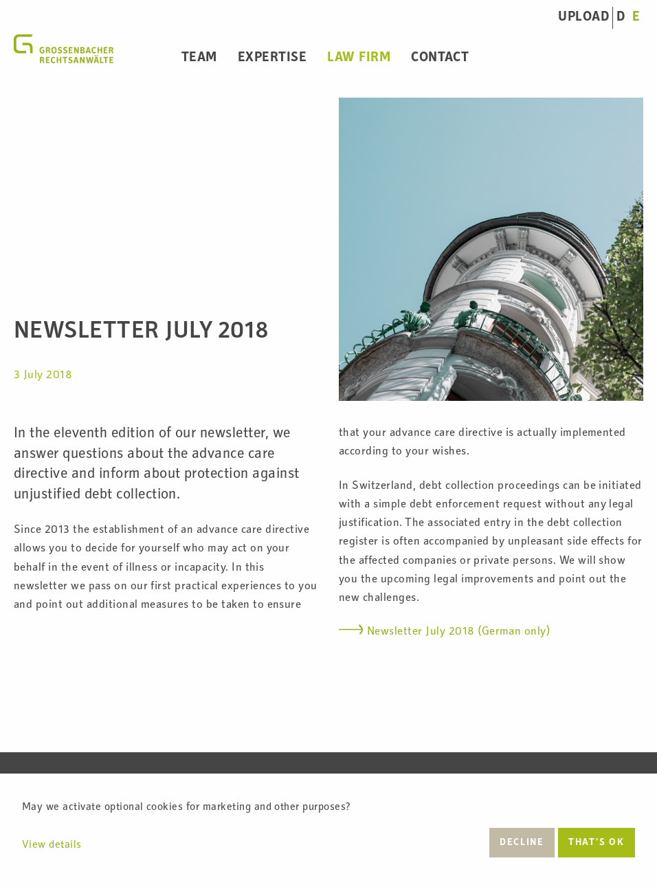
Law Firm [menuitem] (358, 58)
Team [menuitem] (199, 58)
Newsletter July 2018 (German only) (458, 632)
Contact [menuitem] (440, 58)
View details (52, 845)
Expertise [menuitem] (272, 58)
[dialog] (328, 830)
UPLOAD (583, 18)
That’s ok (596, 843)
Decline (522, 843)
